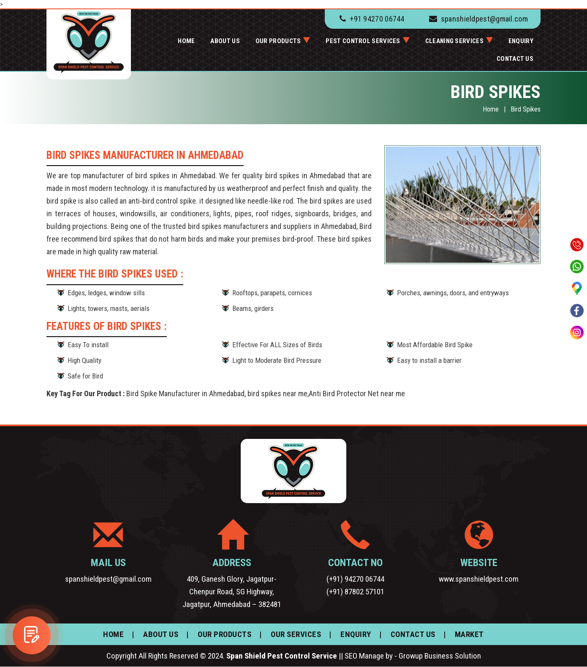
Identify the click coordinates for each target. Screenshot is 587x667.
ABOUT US (224, 41)
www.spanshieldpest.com (479, 579)
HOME (186, 41)
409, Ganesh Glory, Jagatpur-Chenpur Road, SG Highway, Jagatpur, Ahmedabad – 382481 (231, 591)
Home (491, 109)
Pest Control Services (363, 41)
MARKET (469, 634)
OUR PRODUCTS (278, 41)
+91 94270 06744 (377, 18)
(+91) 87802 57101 (355, 591)
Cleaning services (454, 41)
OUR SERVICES (296, 634)
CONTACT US (515, 59)
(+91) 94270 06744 (355, 579)
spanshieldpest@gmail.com (484, 18)
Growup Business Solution (440, 656)
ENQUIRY (520, 41)
